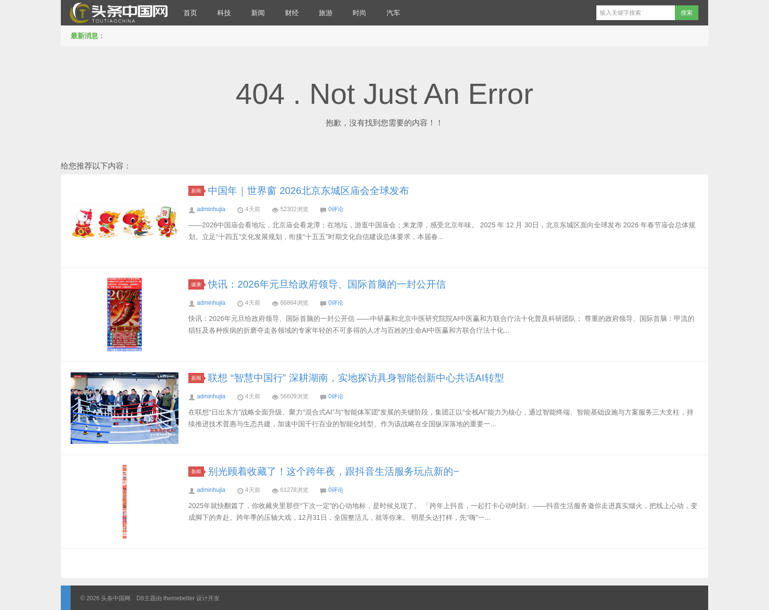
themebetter (179, 598)
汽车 (393, 13)
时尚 (359, 13)
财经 (292, 13)
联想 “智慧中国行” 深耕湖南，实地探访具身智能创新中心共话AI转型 (356, 377)
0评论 (335, 209)
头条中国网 (117, 12)
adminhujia (211, 209)
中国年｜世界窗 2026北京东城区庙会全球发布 (308, 190)
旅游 (326, 13)
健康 (197, 284)
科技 (224, 13)
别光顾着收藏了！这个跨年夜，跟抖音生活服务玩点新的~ (333, 471)
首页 (190, 13)
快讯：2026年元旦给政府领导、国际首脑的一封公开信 (327, 284)
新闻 (258, 13)
